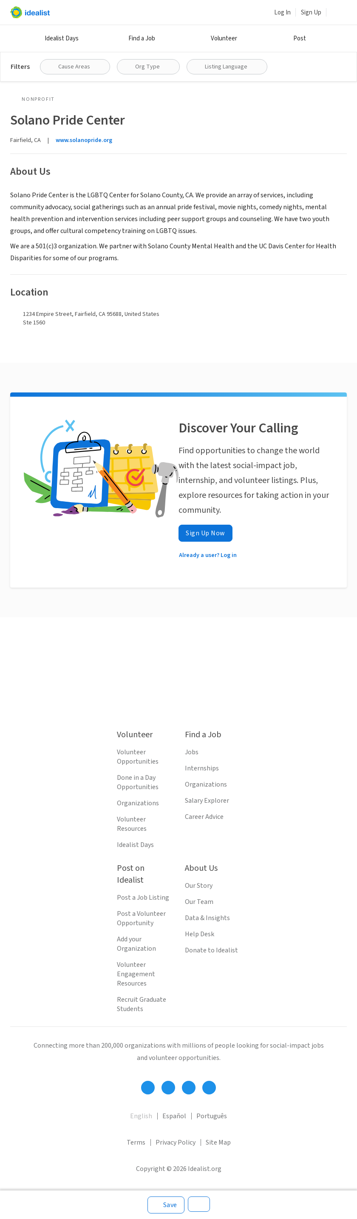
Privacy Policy (176, 1142)
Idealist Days (62, 38)
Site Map (218, 1142)
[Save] (165, 1204)
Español (174, 1116)
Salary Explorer (207, 800)
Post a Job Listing (143, 897)
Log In (282, 12)
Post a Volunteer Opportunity (141, 918)
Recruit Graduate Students (141, 1004)
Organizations (138, 803)
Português (211, 1116)
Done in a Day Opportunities (138, 782)
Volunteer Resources (132, 824)
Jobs (191, 752)
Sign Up (311, 12)
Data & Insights (207, 918)
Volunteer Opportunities (138, 756)
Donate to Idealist (211, 950)
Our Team (199, 901)
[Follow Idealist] (148, 1087)
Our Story (198, 885)
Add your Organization (136, 944)
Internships (202, 768)
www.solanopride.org (84, 140)
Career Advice (204, 816)
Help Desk (199, 934)
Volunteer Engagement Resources (136, 974)
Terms (136, 1142)
